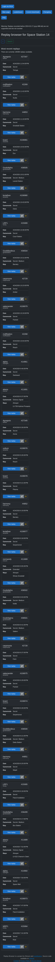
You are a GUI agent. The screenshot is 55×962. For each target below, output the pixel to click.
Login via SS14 (7, 6)
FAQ (4, 17)
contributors (38, 956)
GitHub (31, 958)
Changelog (47, 12)
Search (9, 41)
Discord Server (36, 961)
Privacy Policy (25, 961)
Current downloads (32, 12)
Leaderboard (18, 12)
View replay (11, 77)
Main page (6, 12)
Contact (16, 961)
